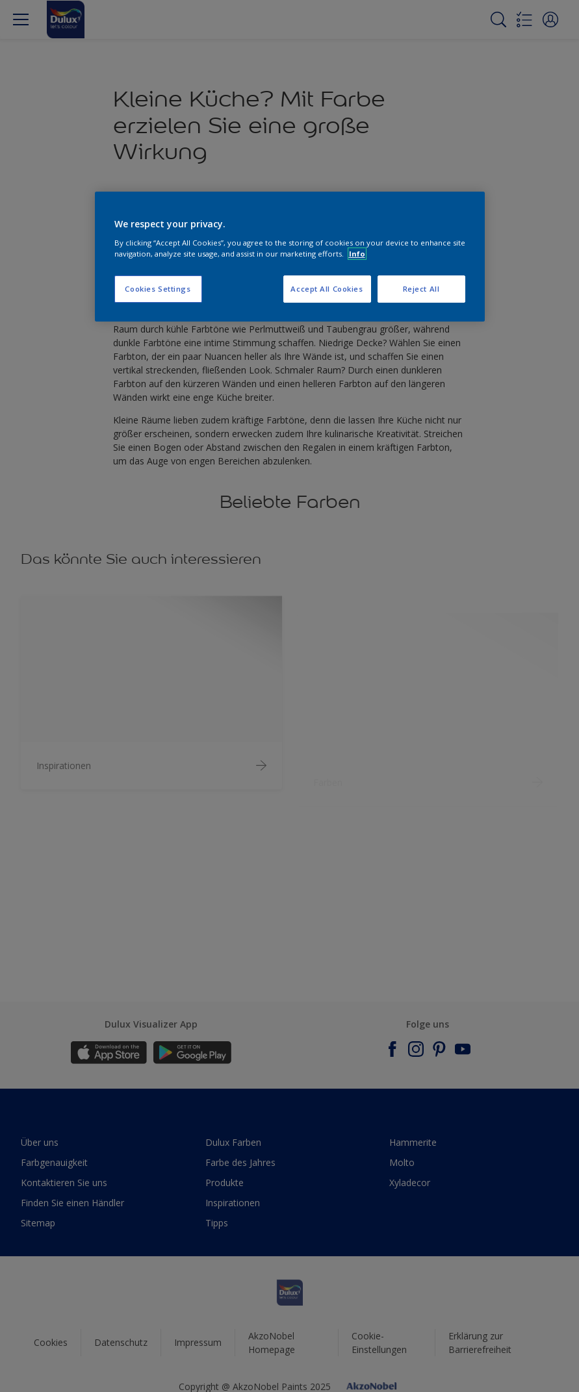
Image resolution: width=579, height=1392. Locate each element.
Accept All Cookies (326, 289)
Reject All (421, 289)
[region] (290, 257)
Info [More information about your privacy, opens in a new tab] (357, 254)
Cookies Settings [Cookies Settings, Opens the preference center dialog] (157, 289)
